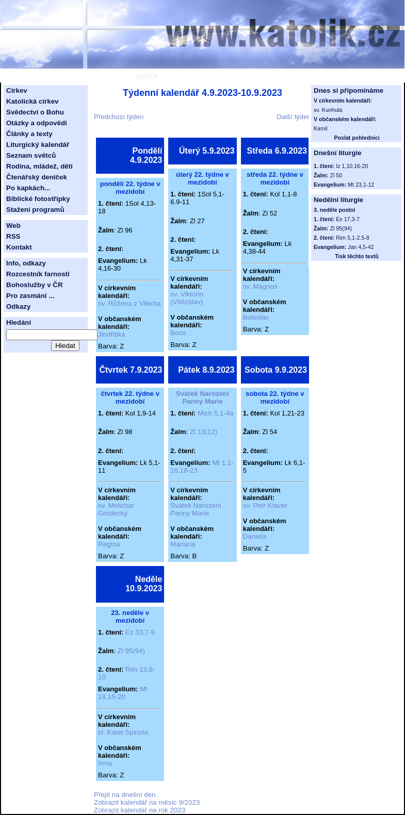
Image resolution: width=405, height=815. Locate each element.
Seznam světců (31, 155)
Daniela (254, 536)
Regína (109, 544)
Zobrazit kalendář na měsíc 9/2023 (147, 802)
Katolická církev (32, 101)
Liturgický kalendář (37, 144)
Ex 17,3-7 (348, 219)
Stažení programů (35, 209)
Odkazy (18, 306)
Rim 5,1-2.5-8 (352, 238)
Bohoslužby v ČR (34, 285)
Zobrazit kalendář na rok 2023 (139, 810)
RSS (13, 236)
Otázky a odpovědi (36, 123)
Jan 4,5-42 (361, 247)
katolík (147, 76)
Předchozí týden (118, 117)
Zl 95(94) (131, 651)
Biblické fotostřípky (38, 199)
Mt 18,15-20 (123, 693)
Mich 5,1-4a (216, 413)
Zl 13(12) (203, 432)
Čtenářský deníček (36, 177)
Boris (178, 333)
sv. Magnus (260, 286)
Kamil (321, 128)
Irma (105, 763)
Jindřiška (111, 334)
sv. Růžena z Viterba (129, 303)
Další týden (294, 117)
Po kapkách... (28, 188)
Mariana (182, 544)
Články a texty (29, 134)
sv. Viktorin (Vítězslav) (186, 298)
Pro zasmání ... (30, 296)
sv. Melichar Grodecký (116, 509)
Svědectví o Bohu (35, 112)
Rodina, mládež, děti (39, 166)
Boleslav (256, 317)
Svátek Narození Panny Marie (202, 397)
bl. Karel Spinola (123, 732)
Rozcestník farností (38, 274)
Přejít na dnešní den (124, 795)
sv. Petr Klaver (265, 505)
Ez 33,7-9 (140, 632)
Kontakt (19, 247)
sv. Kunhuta (328, 110)
